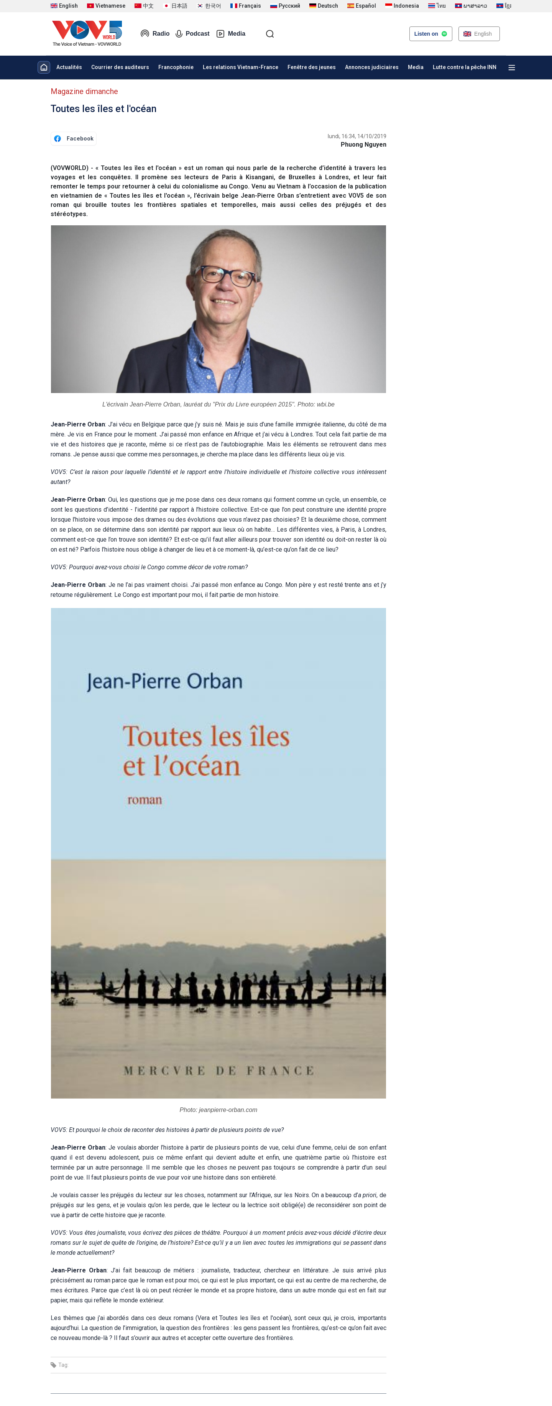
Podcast (192, 34)
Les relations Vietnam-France (240, 67)
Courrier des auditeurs (120, 67)
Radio (154, 33)
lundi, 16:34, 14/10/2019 (357, 136)
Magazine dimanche (84, 91)
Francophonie (176, 67)
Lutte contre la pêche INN (464, 67)
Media (230, 33)
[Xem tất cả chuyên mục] (512, 67)
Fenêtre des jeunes (312, 67)
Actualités (69, 67)
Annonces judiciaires (372, 67)
